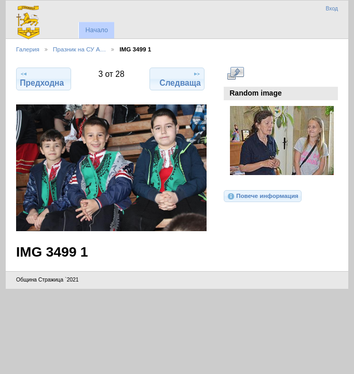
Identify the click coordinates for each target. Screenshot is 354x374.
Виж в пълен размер (235, 73)
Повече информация (262, 196)
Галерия (27, 49)
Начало (96, 30)
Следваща (180, 78)
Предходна (42, 78)
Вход (331, 8)
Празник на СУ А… (79, 49)
